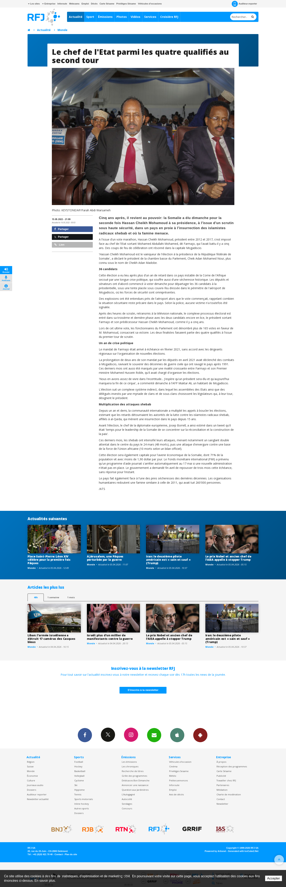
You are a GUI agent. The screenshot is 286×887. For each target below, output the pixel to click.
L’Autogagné (128, 794)
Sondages (127, 803)
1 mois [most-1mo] (71, 597)
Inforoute (62, 3)
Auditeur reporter (37, 794)
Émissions (105, 17)
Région (30, 761)
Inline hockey (81, 803)
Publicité (221, 775)
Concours (127, 808)
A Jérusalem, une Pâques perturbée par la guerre (105, 558)
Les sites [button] (34, 3)
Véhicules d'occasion (180, 761)
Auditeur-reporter (244, 4)
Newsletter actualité (38, 799)
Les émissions (129, 761)
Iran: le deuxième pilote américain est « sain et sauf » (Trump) (168, 559)
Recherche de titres (132, 771)
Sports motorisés (83, 799)
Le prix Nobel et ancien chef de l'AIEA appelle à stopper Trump (228, 558)
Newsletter (222, 803)
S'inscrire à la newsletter (143, 690)
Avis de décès (176, 794)
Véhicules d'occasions (150, 3)
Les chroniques (130, 766)
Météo (172, 775)
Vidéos (135, 17)
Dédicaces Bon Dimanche (135, 780)
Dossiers (31, 789)
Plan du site (71, 854)
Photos (121, 17)
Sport (90, 17)
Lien (59, 244)
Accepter (273, 878)
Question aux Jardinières (135, 789)
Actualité (75, 17)
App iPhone (177, 735)
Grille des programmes (134, 775)
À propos (221, 761)
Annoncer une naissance (135, 785)
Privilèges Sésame (126, 3)
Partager (61, 229)
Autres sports (81, 808)
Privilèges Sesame (179, 771)
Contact (221, 799)
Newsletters (154, 735)
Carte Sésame (107, 3)
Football (78, 761)
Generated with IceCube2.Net (243, 851)
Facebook (85, 735)
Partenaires (223, 785)
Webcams (74, 3)
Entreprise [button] (48, 3)
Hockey (78, 766)
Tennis (77, 794)
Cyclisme (79, 780)
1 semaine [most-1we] (53, 597)
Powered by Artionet (215, 851)
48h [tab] (36, 597)
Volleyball (79, 775)
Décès (94, 3)
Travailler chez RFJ (226, 780)
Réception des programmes (232, 766)
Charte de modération (229, 794)
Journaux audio (35, 785)
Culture (31, 780)
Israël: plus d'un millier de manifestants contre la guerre (110, 637)
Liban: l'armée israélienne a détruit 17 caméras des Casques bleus (51, 638)
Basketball (79, 771)
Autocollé (127, 799)
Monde (62, 30)
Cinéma (173, 766)
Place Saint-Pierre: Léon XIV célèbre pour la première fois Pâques (49, 559)
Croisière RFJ (169, 17)
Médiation (222, 789)
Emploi (85, 3)
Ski (75, 785)
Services (150, 17)
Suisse (30, 766)
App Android (200, 735)
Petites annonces (178, 780)
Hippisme (79, 789)
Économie (32, 775)
